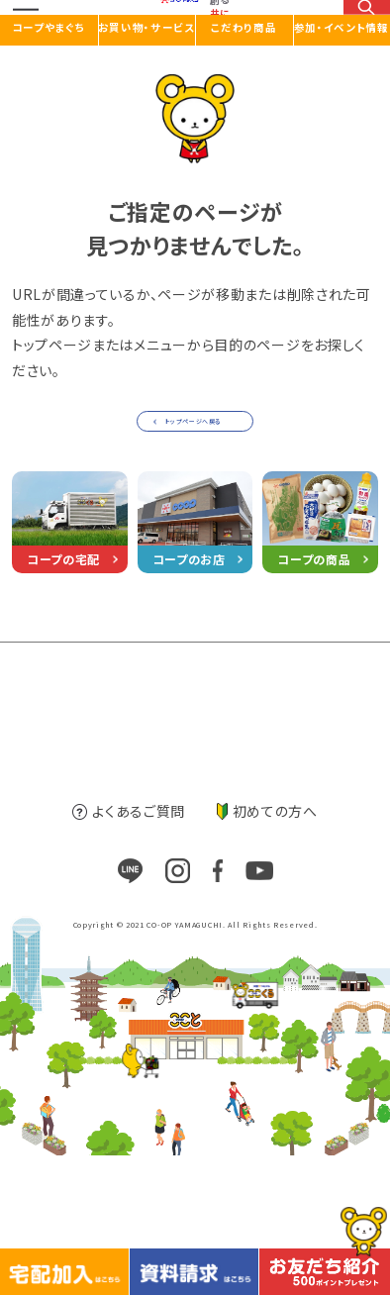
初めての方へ (267, 950)
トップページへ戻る (190, 467)
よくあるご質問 (128, 950)
